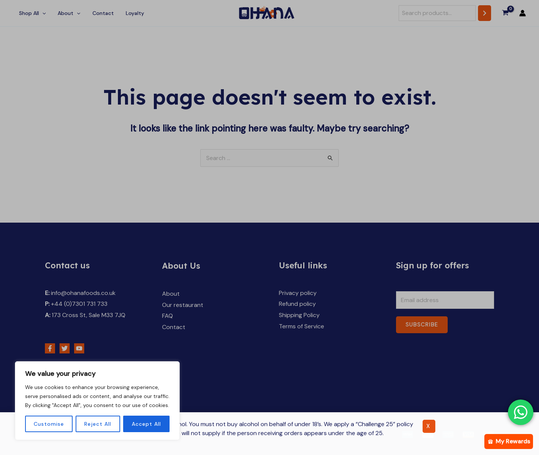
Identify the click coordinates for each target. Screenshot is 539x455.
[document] (269, 227)
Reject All (97, 424)
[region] (97, 400)
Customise (49, 424)
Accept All (146, 424)
